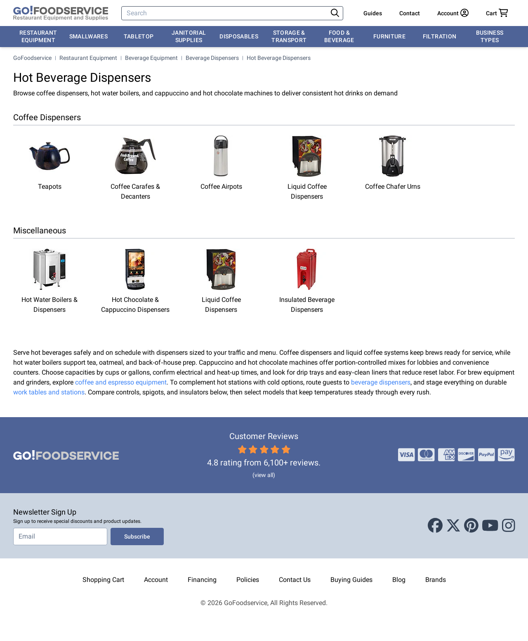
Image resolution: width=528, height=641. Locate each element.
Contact (409, 13)
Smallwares (88, 36)
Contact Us (295, 580)
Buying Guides (351, 580)
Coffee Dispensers (47, 117)
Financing (202, 580)
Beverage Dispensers (212, 58)
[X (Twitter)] (453, 526)
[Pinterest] (471, 526)
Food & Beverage (339, 36)
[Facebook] (435, 526)
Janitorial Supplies (189, 36)
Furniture (389, 36)
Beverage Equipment (151, 58)
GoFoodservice (32, 58)
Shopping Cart (103, 580)
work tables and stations (49, 392)
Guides (372, 13)
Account (156, 580)
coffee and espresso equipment (121, 382)
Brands (435, 580)
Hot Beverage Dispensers (279, 58)
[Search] (225, 13)
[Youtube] (490, 526)
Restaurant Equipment (38, 36)
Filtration (440, 36)
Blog (398, 580)
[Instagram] (508, 526)
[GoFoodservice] (60, 13)
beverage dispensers (380, 382)
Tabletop (139, 36)
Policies (247, 580)
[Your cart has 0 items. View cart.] (497, 13)
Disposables (238, 36)
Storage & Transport (288, 36)
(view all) (263, 475)
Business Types (490, 36)
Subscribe (137, 536)
